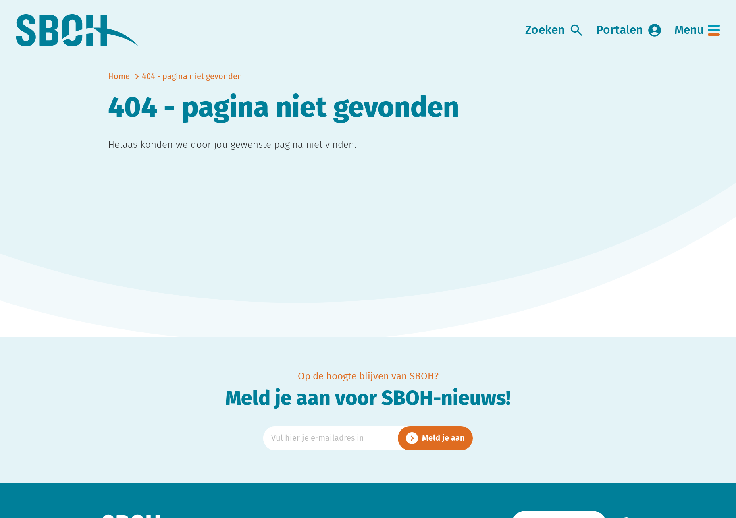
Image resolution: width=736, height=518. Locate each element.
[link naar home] (77, 30)
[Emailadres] (368, 438)
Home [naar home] (119, 77)
